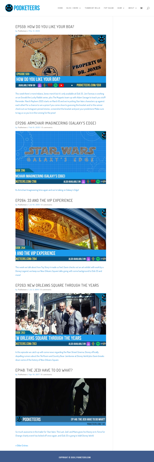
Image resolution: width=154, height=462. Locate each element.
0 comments (47, 127)
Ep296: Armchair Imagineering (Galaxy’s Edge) (55, 123)
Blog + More (72, 8)
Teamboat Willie (92, 8)
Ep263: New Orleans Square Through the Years (57, 285)
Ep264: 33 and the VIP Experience (44, 200)
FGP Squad (109, 8)
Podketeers (23, 31)
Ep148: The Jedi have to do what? (44, 370)
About (131, 8)
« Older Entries (21, 445)
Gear (119, 8)
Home (60, 8)
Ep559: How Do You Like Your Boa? (44, 26)
